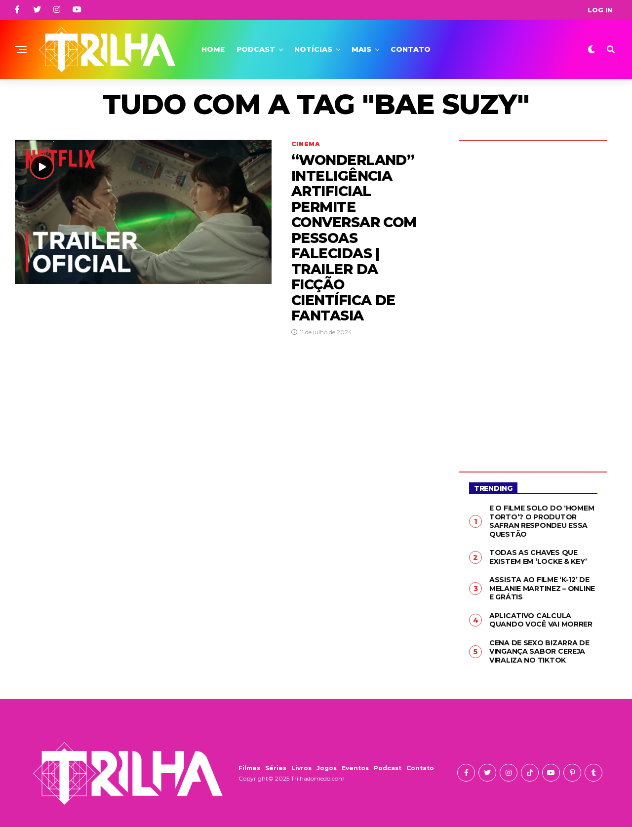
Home (213, 49)
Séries (275, 768)
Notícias (313, 49)
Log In (600, 10)
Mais (361, 49)
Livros (301, 768)
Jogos (326, 768)
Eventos (355, 768)
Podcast (256, 49)
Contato (411, 49)
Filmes (249, 768)
